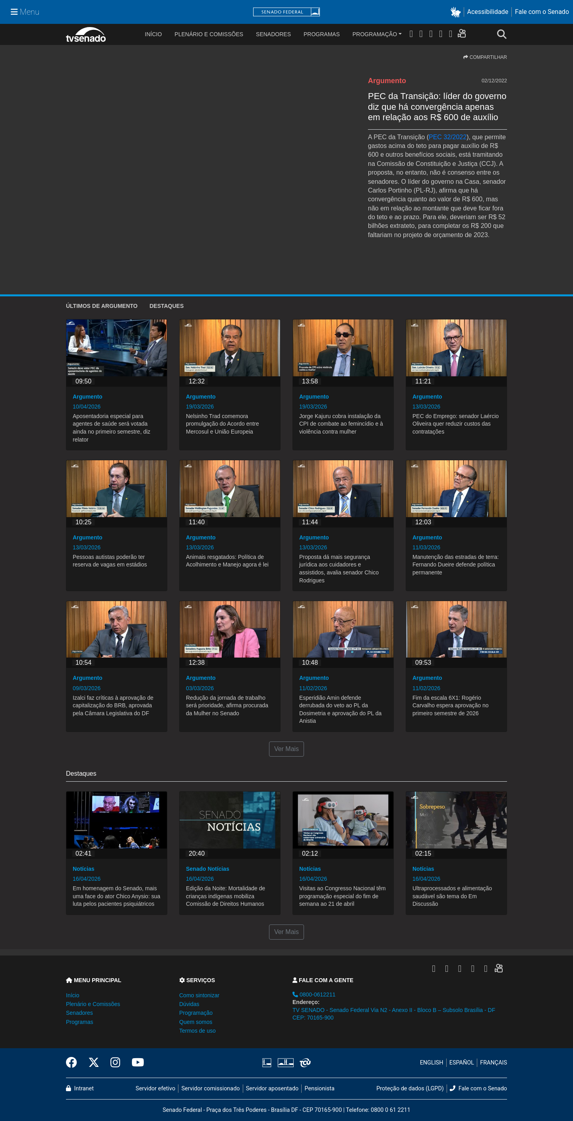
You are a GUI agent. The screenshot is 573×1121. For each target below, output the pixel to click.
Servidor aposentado (272, 1088)
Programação (374, 34)
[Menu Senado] (25, 11)
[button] (457, 12)
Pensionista (320, 1088)
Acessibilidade (488, 12)
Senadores (273, 34)
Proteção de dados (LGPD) (410, 1088)
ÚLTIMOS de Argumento (101, 306)
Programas (322, 34)
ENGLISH (431, 1062)
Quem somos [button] (195, 1022)
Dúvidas (189, 1004)
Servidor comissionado (211, 1088)
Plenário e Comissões (208, 34)
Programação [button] (196, 1013)
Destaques (166, 306)
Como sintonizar (199, 995)
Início (72, 995)
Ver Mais (286, 748)
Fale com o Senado (542, 12)
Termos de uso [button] (197, 1031)
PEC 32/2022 (448, 137)
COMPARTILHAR (485, 57)
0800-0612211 (313, 994)
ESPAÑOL (461, 1062)
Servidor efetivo (155, 1088)
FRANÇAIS (493, 1062)
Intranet (80, 1088)
